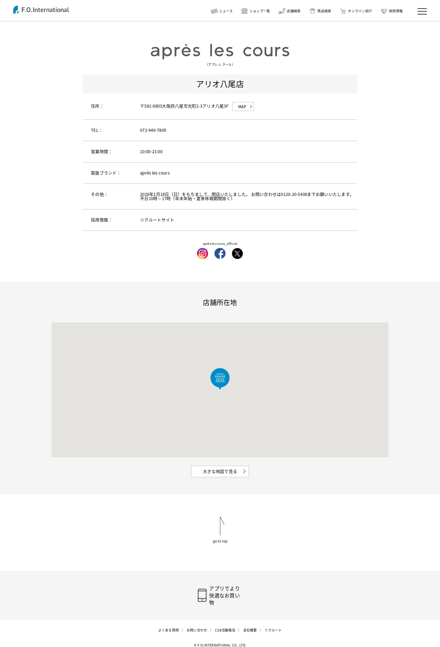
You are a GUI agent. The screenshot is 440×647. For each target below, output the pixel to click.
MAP (242, 106)
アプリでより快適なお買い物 (227, 592)
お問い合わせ (197, 623)
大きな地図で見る (220, 471)
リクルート (273, 623)
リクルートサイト (157, 220)
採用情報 (396, 10)
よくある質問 (168, 623)
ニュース (226, 10)
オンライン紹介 (360, 10)
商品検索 (324, 10)
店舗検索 (294, 10)
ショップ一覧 (259, 10)
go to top (220, 541)
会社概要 (250, 623)
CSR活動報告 (225, 623)
